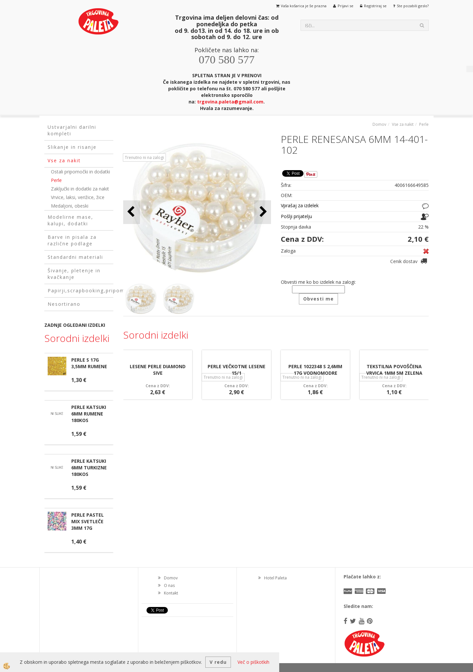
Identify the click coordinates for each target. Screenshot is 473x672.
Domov (379, 124)
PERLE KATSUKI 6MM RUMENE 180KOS (88, 413)
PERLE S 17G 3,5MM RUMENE (89, 363)
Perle (56, 180)
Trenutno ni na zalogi (144, 157)
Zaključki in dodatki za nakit (80, 189)
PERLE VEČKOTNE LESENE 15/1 (236, 369)
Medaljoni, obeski (69, 206)
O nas (169, 585)
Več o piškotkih (253, 662)
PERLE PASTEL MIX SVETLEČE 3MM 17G (87, 521)
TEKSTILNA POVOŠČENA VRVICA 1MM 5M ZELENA (394, 369)
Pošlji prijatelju (296, 216)
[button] (262, 212)
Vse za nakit (403, 124)
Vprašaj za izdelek (300, 205)
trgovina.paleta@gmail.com (230, 102)
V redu (218, 662)
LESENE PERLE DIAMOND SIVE (158, 369)
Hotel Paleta (275, 578)
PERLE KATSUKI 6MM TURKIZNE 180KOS (89, 467)
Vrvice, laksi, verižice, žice (77, 197)
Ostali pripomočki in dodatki (80, 171)
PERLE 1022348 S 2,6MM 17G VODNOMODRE (315, 369)
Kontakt (171, 593)
